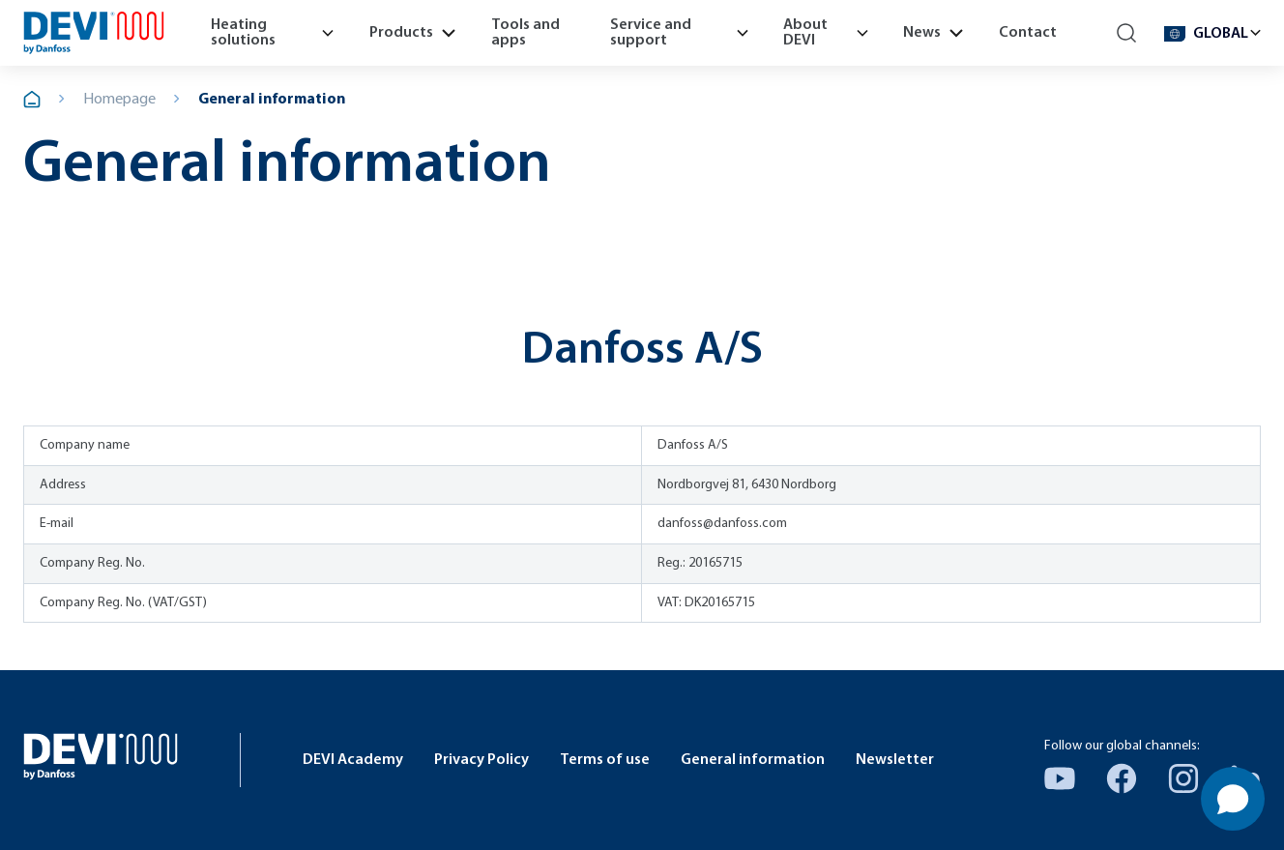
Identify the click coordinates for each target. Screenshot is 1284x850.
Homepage (119, 99)
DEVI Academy (353, 760)
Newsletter (895, 760)
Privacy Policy (481, 760)
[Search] (1127, 33)
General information (271, 99)
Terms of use (605, 760)
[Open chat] (1233, 799)
